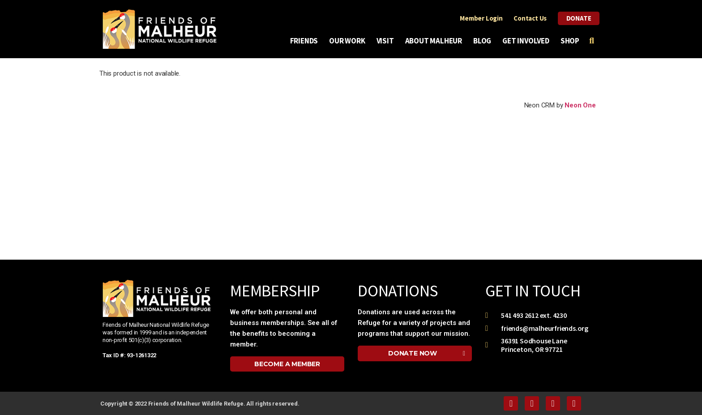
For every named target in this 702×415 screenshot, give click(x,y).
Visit (387, 41)
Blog (484, 41)
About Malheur (436, 41)
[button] (287, 364)
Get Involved (528, 41)
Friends (306, 41)
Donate (578, 18)
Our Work (349, 41)
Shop (570, 41)
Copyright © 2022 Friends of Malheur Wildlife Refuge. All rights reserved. (199, 403)
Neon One (580, 105)
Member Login (479, 18)
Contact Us (528, 18)
